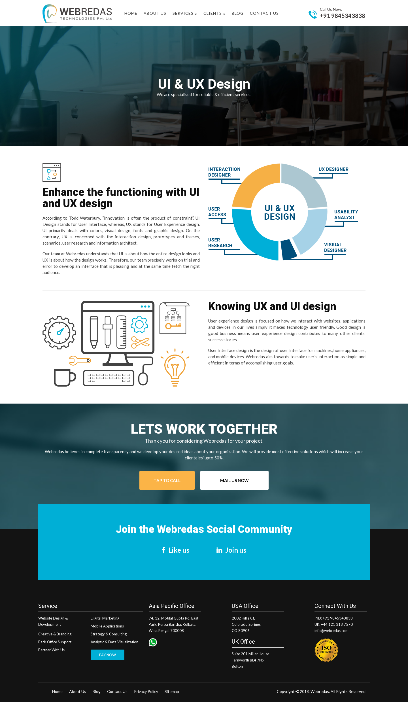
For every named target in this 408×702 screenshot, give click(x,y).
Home (130, 13)
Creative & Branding (54, 634)
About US (155, 13)
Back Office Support (54, 642)
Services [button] (185, 13)
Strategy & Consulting (109, 634)
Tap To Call (167, 480)
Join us (235, 550)
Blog (238, 13)
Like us (179, 550)
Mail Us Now (234, 480)
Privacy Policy (146, 691)
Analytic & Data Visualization (114, 642)
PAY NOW (107, 655)
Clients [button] (214, 13)
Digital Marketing (105, 618)
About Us (77, 691)
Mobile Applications (107, 626)
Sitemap (172, 691)
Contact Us (264, 13)
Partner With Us (51, 650)
